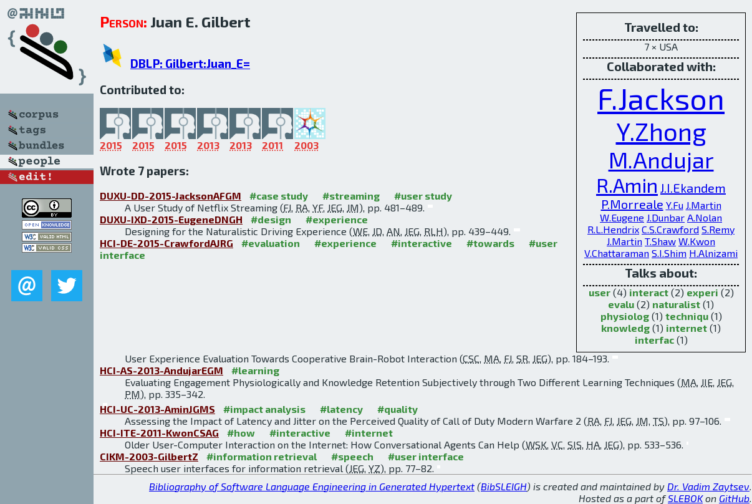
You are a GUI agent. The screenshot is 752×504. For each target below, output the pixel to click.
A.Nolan (704, 217)
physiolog (624, 316)
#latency (341, 409)
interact (648, 292)
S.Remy (718, 229)
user (599, 292)
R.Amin (627, 184)
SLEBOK (685, 498)
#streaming (351, 195)
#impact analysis (264, 409)
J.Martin (703, 205)
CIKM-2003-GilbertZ (149, 456)
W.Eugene (622, 217)
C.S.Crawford (670, 229)
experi (702, 292)
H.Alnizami (713, 253)
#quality (397, 409)
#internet (369, 433)
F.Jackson (661, 98)
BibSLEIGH (504, 486)
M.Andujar (661, 159)
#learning (255, 370)
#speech (352, 456)
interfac (654, 340)
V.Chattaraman (616, 253)
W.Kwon (696, 241)
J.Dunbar (666, 217)
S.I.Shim (669, 253)
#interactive (421, 243)
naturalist (676, 304)
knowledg (625, 328)
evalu (621, 304)
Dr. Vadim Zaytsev (708, 486)
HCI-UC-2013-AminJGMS (157, 409)
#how (241, 433)
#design (271, 219)
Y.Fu (674, 205)
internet (686, 328)
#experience (337, 219)
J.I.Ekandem (693, 187)
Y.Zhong (661, 131)
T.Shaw (660, 241)
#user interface (426, 456)
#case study (278, 195)
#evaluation (270, 243)
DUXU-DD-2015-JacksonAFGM (170, 195)
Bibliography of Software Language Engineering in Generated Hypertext (312, 486)
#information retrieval (261, 456)
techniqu (686, 316)
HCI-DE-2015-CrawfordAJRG (166, 243)
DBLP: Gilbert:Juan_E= (190, 63)
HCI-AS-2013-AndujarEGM (161, 370)
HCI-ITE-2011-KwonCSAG (159, 433)
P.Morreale (632, 203)
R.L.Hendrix (613, 229)
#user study (423, 195)
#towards (490, 243)
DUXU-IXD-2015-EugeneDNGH (171, 219)
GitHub (734, 498)
